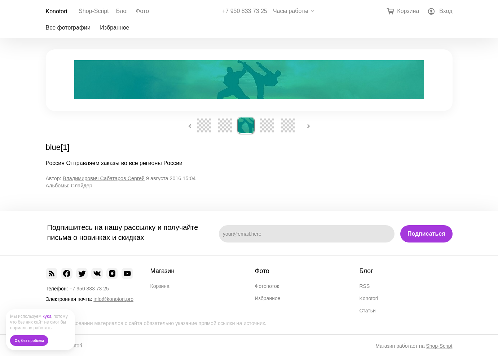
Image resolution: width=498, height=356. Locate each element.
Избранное (114, 28)
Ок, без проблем (29, 341)
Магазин (162, 271)
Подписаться (426, 234)
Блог (122, 11)
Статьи (368, 310)
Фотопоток (267, 286)
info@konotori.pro (113, 299)
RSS (365, 286)
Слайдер (81, 185)
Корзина (159, 286)
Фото (142, 11)
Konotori (56, 11)
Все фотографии (68, 28)
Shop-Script (94, 11)
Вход (445, 11)
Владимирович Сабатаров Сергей (104, 178)
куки (47, 316)
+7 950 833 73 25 (244, 11)
